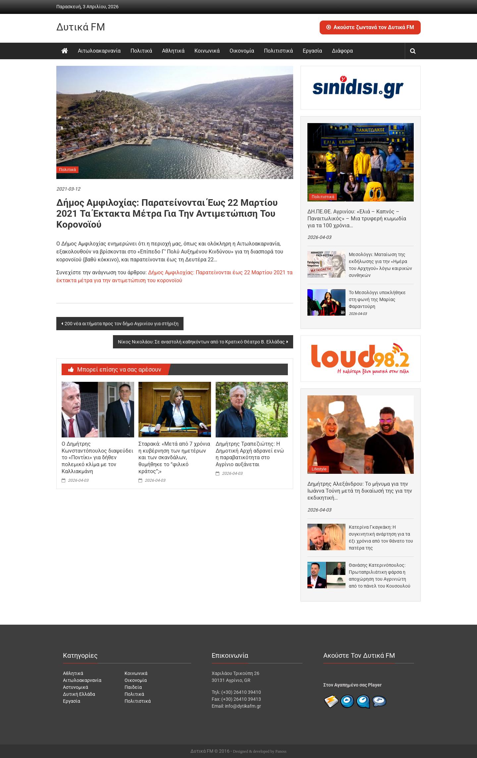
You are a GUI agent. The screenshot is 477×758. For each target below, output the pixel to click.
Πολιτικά (141, 51)
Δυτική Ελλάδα (79, 694)
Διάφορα (342, 51)
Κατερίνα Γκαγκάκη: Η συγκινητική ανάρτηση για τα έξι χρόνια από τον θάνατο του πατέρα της (381, 537)
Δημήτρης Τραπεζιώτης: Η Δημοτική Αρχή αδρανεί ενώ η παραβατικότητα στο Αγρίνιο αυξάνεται (250, 454)
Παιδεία (133, 687)
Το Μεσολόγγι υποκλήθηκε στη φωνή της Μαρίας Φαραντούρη (377, 299)
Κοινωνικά (207, 51)
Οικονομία (242, 51)
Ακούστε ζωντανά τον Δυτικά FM (370, 27)
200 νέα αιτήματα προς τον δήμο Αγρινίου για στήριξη (122, 323)
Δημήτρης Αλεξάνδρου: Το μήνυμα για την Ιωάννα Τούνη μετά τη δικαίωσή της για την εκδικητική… (359, 491)
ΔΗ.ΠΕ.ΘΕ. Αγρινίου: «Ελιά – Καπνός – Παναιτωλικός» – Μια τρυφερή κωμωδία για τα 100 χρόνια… (356, 218)
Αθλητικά (173, 51)
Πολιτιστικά (278, 51)
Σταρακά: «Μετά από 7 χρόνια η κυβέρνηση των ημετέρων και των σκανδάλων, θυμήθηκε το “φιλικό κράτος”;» (174, 457)
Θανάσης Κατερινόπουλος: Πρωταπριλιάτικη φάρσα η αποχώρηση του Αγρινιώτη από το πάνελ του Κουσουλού (379, 575)
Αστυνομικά (75, 687)
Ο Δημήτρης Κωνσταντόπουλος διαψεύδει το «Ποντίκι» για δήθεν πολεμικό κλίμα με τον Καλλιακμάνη (97, 457)
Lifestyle (319, 469)
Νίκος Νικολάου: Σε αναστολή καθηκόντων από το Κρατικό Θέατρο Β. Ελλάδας (201, 341)
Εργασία (312, 51)
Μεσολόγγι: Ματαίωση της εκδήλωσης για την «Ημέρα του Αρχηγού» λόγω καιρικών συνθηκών (380, 265)
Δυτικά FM (80, 27)
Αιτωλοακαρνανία (99, 51)
